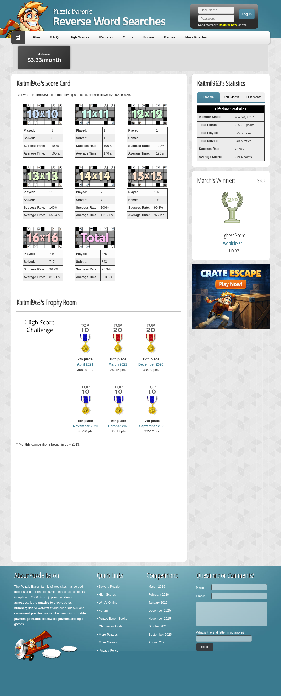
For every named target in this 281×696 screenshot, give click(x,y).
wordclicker (232, 243)
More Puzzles (196, 37)
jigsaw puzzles (59, 597)
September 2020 (152, 426)
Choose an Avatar (111, 626)
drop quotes (63, 602)
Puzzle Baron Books (113, 618)
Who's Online (108, 602)
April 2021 (85, 364)
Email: (200, 596)
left (259, 181)
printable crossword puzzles (48, 619)
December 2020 (150, 364)
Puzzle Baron (30, 587)
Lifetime (208, 97)
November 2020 (85, 426)
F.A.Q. (55, 37)
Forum (148, 37)
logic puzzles (39, 602)
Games (169, 37)
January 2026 (158, 602)
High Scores (79, 37)
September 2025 (160, 634)
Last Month (253, 97)
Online (128, 37)
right (263, 181)
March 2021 (118, 364)
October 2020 (118, 426)
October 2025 (158, 626)
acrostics (21, 602)
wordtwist (45, 608)
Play (36, 37)
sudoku (72, 608)
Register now (228, 24)
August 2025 (157, 642)
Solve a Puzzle (109, 587)
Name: (200, 587)
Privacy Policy (109, 650)
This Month (231, 97)
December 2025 (160, 610)
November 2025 (160, 618)
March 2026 (157, 587)
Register (106, 37)
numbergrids (23, 608)
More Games (108, 642)
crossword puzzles (28, 613)
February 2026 (159, 594)
